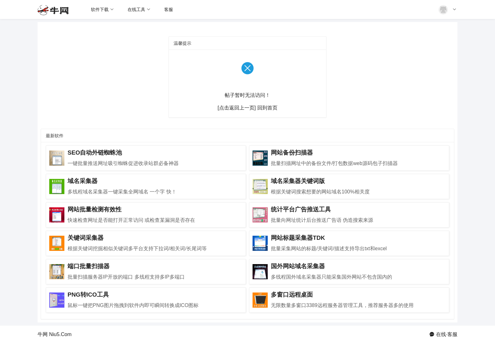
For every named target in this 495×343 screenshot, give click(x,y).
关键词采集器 (86, 237)
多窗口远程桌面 (292, 294)
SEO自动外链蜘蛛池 (95, 152)
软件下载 (102, 9)
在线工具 (139, 9)
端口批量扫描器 (89, 266)
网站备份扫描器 (292, 152)
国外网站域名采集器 (298, 266)
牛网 (43, 334)
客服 (168, 9)
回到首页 (267, 107)
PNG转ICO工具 (88, 294)
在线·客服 (446, 334)
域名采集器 (83, 181)
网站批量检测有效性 (95, 209)
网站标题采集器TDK (298, 237)
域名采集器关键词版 (298, 181)
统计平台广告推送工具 (301, 209)
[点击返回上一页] (237, 107)
